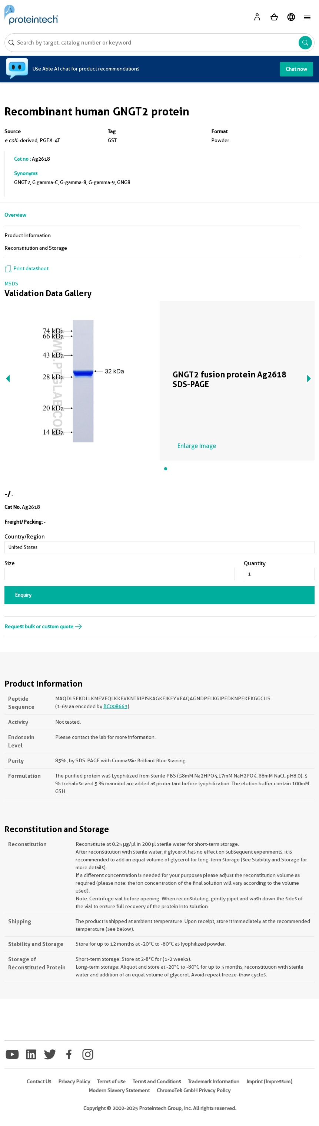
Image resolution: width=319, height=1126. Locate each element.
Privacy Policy (74, 1081)
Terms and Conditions (157, 1081)
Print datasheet (26, 268)
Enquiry (23, 595)
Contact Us (39, 1081)
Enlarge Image (196, 445)
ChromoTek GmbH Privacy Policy (193, 1090)
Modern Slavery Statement (119, 1090)
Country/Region (24, 536)
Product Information (27, 235)
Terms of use (111, 1081)
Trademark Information (213, 1081)
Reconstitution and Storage (35, 248)
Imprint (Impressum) (269, 1081)
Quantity (255, 563)
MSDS (11, 284)
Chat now (296, 69)
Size (9, 563)
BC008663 (115, 706)
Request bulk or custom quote (43, 626)
